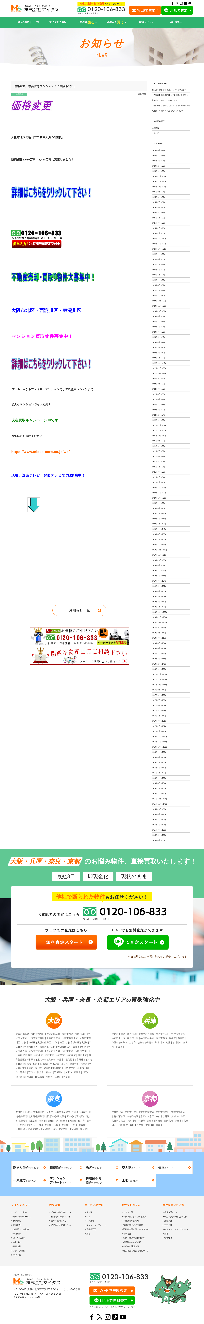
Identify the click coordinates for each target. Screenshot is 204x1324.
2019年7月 (159, 576)
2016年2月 (159, 788)
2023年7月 (158, 327)
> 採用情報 (16, 1246)
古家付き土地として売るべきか (164, 100)
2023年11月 (159, 306)
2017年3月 (159, 721)
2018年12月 (159, 612)
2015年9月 (159, 814)
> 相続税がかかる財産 (131, 1242)
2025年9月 (158, 192)
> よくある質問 (18, 1238)
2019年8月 (159, 570)
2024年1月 (158, 295)
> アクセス (16, 1255)
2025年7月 (158, 202)
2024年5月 (158, 275)
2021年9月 (158, 441)
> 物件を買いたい (170, 1212)
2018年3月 (159, 659)
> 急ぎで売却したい (58, 1221)
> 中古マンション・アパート (175, 1229)
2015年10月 (159, 809)
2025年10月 (159, 187)
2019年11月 (159, 555)
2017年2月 (159, 726)
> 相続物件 (16, 1225)
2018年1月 (159, 669)
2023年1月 (158, 358)
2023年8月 (158, 321)
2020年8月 (158, 508)
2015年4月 (158, 840)
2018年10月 (159, 622)
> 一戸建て (89, 1221)
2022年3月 (158, 410)
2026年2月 (158, 166)
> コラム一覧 (127, 1212)
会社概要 (174, 22)
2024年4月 (158, 280)
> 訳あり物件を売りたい (60, 1212)
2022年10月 (159, 373)
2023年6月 (158, 332)
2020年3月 (159, 534)
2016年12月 (159, 736)
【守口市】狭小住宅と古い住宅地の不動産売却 (171, 105)
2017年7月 (159, 700)
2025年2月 (158, 228)
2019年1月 (159, 607)
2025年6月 (158, 207)
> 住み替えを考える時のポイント (136, 1251)
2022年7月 (158, 389)
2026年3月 (158, 161)
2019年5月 (159, 586)
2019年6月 (159, 581)
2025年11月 (159, 181)
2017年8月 (159, 695)
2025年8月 (158, 197)
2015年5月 (159, 835)
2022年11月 (159, 368)
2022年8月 (158, 384)
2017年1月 (159, 731)
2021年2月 (158, 477)
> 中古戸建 (167, 1225)
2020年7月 (159, 513)
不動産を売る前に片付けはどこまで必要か (169, 90)
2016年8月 (159, 757)
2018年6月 (159, 643)
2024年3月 (158, 285)
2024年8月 (158, 259)
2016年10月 (159, 747)
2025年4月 (158, 218)
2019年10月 (159, 560)
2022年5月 (158, 399)
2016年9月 (159, 752)
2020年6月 (159, 519)
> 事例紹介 (16, 1233)
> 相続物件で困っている (60, 1216)
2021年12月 (159, 425)
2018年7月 (159, 638)
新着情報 (19, 94)
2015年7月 (159, 825)
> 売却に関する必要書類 (132, 1225)
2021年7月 (158, 451)
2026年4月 (158, 155)
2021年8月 (158, 446)
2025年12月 (159, 176)
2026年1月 (158, 171)
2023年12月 (159, 301)
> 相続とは (126, 1233)
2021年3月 (158, 472)
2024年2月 (158, 290)
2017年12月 (159, 674)
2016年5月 (159, 773)
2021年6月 (158, 456)
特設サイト (145, 22)
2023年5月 (158, 337)
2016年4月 (159, 778)
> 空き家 (88, 1212)
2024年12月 (159, 238)
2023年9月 (158, 316)
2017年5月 (159, 710)
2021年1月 (158, 482)
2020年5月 (159, 524)
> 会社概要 (16, 1242)
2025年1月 (158, 233)
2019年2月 (159, 602)
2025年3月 (158, 223)
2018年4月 (159, 653)
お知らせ (155, 133)
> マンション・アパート (95, 1225)
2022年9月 (158, 378)
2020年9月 (158, 503)
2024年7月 (158, 264)
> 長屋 (87, 1216)
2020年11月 (159, 493)
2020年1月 (159, 544)
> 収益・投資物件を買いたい (175, 1216)
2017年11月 (159, 679)
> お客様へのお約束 (20, 1229)
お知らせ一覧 (79, 610)
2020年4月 (159, 529)
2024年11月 (159, 244)
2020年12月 (159, 487)
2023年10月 (159, 311)
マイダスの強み (57, 22)
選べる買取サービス (28, 22)
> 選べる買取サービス (21, 1216)
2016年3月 (159, 783)
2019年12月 (159, 550)
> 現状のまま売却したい (60, 1225)
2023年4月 (158, 342)
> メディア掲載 (18, 1251)
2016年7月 (159, 762)
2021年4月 (158, 467)
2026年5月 (158, 150)
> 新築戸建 (167, 1221)
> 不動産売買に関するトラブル (135, 1229)
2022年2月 (158, 415)
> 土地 (87, 1233)
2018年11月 (159, 617)
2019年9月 (158, 565)
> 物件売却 (16, 1221)
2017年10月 (159, 685)
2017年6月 (159, 705)
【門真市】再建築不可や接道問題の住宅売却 (170, 95)
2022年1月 (158, 420)
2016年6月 (159, 768)
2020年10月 (159, 498)
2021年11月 (159, 430)
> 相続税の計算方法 (130, 1246)
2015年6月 (159, 830)
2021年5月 (158, 461)
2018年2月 (159, 664)
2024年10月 (159, 249)
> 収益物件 (167, 1238)
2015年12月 (159, 799)
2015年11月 (159, 804)
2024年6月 (158, 270)
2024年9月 (158, 254)
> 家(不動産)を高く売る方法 (134, 1216)
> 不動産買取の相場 (130, 1221)
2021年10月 (159, 436)
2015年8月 (159, 819)
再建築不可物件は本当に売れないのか (167, 111)
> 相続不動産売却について (133, 1238)
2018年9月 (159, 627)
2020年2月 (159, 539)
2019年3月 (159, 596)
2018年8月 (159, 633)
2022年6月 (158, 394)
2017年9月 (159, 690)
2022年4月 (158, 404)
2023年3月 (158, 347)
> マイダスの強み (19, 1212)
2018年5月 (159, 648)
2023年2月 (158, 353)
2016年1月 (159, 793)
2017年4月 (159, 716)
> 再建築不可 (90, 1229)
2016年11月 (159, 742)
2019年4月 (159, 591)
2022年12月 (159, 363)
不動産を (86, 22)
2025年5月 (158, 212)
